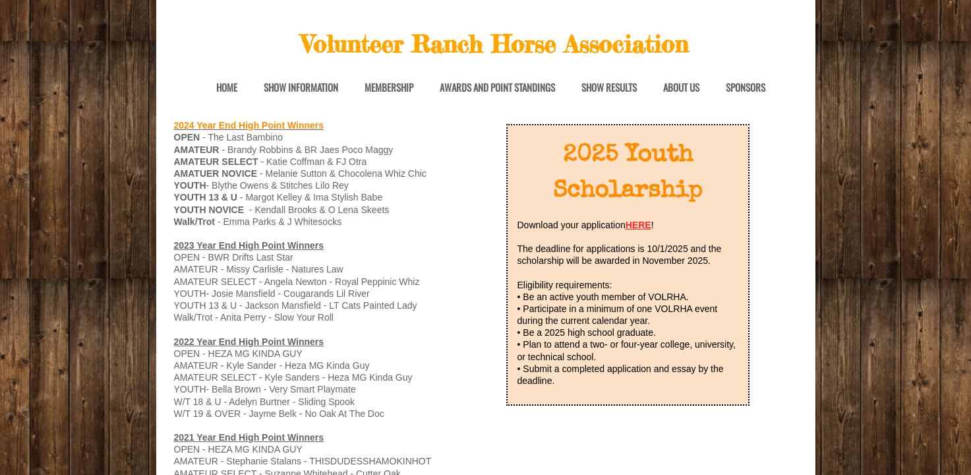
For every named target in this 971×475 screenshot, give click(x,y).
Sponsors (745, 87)
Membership (389, 87)
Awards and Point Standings (497, 87)
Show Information (301, 87)
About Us (681, 87)
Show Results (609, 87)
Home (226, 87)
